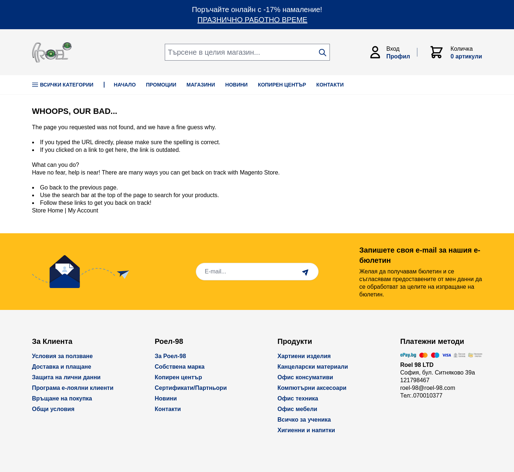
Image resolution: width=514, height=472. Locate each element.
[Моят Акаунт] (393, 52)
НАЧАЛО (125, 85)
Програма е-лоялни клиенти (73, 388)
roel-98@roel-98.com (428, 388)
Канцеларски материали (313, 367)
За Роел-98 (170, 356)
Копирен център (178, 377)
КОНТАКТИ (330, 85)
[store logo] (52, 52)
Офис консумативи (305, 377)
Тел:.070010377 (421, 395)
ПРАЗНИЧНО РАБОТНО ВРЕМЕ (253, 20)
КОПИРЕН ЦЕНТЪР (282, 85)
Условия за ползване (62, 356)
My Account (83, 210)
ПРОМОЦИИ (161, 85)
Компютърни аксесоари (312, 388)
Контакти (168, 409)
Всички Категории (63, 85)
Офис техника (298, 398)
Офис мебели (297, 409)
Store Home (47, 210)
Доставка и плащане (61, 367)
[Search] (322, 52)
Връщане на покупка (62, 398)
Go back (51, 187)
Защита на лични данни (66, 377)
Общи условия (53, 409)
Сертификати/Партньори (191, 388)
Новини (166, 398)
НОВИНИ (236, 85)
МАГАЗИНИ (201, 85)
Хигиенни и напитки (306, 430)
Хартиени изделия (304, 356)
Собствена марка (180, 367)
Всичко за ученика (304, 420)
